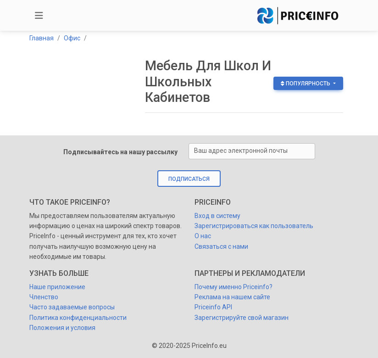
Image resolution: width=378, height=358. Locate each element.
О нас (203, 236)
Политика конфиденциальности (78, 317)
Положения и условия (62, 327)
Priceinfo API (213, 307)
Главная (41, 38)
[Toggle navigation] (39, 15)
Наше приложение (57, 287)
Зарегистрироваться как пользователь (254, 225)
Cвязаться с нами (221, 246)
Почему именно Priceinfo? (233, 287)
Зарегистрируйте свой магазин (242, 317)
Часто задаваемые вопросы (72, 307)
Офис (72, 38)
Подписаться (189, 179)
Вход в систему (217, 215)
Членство (43, 297)
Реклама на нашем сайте (232, 297)
